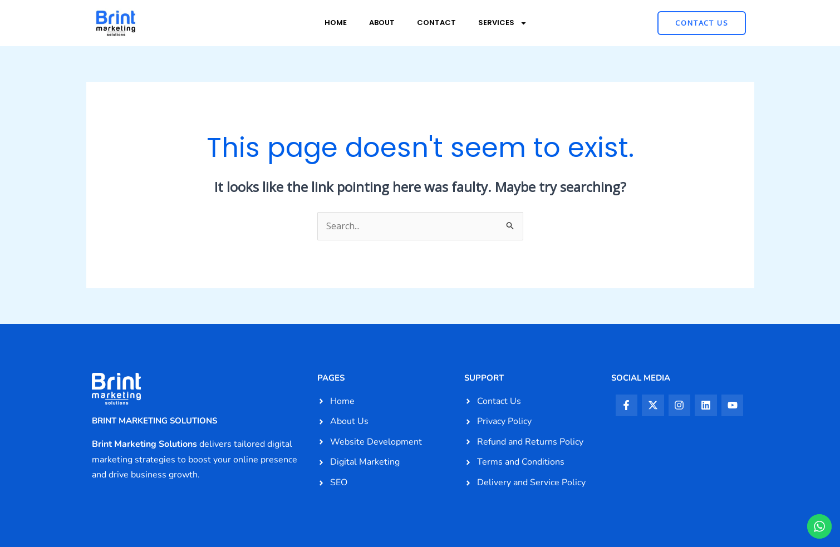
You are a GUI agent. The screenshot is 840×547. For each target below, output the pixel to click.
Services (502, 23)
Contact (436, 22)
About (382, 22)
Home (336, 22)
